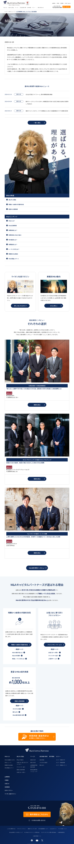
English (69, 3)
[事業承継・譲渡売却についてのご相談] (37, 737)
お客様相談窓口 (61, 832)
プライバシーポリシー (21, 828)
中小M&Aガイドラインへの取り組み (31, 832)
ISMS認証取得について (43, 828)
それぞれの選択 (17, 709)
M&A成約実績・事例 (18, 715)
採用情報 (61, 3)
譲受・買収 (33, 762)
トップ (6, 11)
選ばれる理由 (11, 7)
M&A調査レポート (9, 768)
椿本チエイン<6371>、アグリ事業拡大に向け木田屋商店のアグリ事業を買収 (47, 111)
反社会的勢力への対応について (16, 832)
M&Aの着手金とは (17, 652)
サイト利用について (62, 828)
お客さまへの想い (53, 652)
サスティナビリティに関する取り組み (48, 832)
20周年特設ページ (37, 836)
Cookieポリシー (53, 828)
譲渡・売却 (33, 760)
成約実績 (42, 760)
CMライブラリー (9, 790)
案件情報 (29, 7)
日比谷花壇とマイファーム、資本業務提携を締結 (39, 94)
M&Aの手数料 (16, 655)
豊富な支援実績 (21, 769)
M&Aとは (5, 7)
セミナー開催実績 (60, 762)
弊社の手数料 (20, 760)
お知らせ (7, 783)
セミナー (34, 7)
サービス (16, 7)
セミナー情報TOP (60, 760)
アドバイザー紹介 (53, 655)
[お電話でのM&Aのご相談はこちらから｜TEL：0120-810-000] (37, 807)
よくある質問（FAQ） (11, 828)
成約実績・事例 (43, 756)
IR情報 (58, 3)
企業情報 (53, 3)
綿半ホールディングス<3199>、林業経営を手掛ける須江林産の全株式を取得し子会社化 (47, 103)
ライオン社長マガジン (10, 794)
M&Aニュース (12, 11)
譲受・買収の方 (41, 7)
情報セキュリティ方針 (32, 828)
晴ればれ (15, 712)
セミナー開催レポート (61, 765)
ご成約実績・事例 (23, 7)
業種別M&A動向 (9, 765)
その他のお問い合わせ (38, 820)
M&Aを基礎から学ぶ (10, 760)
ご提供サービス (52, 658)
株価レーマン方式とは (18, 658)
